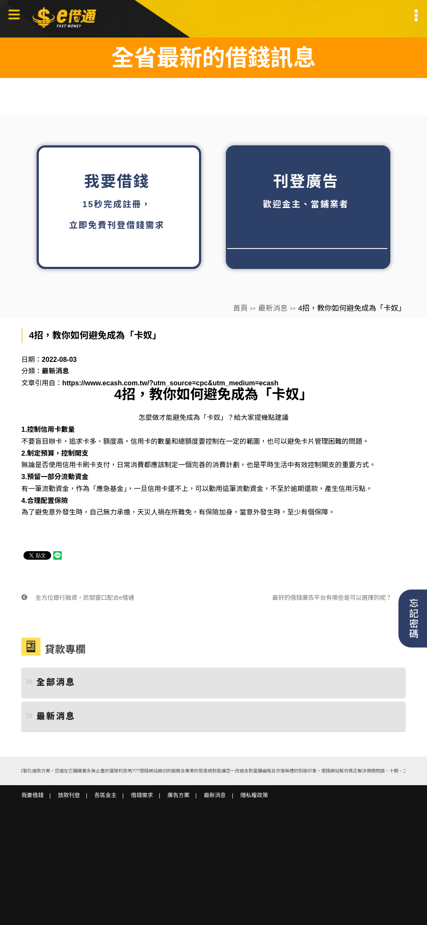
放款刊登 (69, 795)
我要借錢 (32, 795)
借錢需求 (142, 795)
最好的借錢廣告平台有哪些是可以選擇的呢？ (339, 597)
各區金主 (105, 795)
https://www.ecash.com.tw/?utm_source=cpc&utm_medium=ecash (170, 383)
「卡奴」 (213, 417)
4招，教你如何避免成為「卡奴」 (213, 394)
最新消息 (273, 308)
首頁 (240, 308)
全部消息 (51, 682)
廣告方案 (178, 795)
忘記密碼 (412, 618)
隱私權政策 (254, 795)
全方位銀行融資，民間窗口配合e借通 (77, 597)
